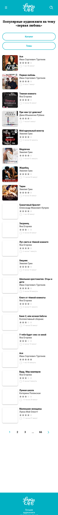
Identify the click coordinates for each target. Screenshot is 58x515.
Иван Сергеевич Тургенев (32, 59)
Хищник (23, 260)
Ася (21, 56)
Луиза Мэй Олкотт (28, 412)
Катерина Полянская (30, 393)
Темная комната (27, 93)
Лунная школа (26, 390)
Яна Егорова (25, 96)
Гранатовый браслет (29, 205)
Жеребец (24, 168)
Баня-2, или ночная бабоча (33, 316)
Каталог (29, 36)
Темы (29, 46)
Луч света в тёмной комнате (33, 242)
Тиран (22, 186)
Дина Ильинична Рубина (31, 115)
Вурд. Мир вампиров (30, 372)
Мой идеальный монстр (31, 130)
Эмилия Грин (25, 133)
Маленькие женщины (30, 409)
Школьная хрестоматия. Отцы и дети (35, 280)
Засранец (24, 223)
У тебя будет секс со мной (32, 334)
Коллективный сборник (31, 319)
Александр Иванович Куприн (34, 208)
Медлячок (24, 149)
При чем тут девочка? (30, 112)
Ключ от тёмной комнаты (32, 297)
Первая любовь (27, 75)
